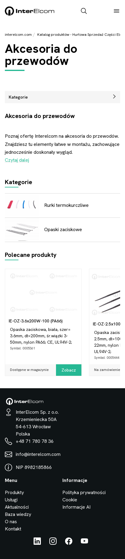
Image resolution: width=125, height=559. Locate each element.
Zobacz (68, 370)
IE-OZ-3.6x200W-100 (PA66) (36, 321)
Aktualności (17, 507)
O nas (11, 521)
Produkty (14, 492)
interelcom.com (18, 34)
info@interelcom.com (38, 454)
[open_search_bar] (83, 11)
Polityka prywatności (84, 492)
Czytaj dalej (17, 160)
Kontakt (13, 529)
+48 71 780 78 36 (35, 441)
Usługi (11, 500)
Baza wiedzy (18, 514)
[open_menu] (116, 11)
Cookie (69, 500)
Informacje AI (76, 507)
